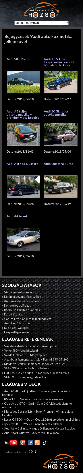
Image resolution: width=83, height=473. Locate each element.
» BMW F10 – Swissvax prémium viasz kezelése (32, 399)
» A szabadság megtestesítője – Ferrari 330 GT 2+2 (35, 359)
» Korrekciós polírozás (16, 305)
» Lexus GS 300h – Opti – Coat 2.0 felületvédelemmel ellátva (41, 419)
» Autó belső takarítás (16, 323)
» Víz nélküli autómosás (17, 292)
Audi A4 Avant (17, 216)
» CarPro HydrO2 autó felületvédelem (26, 319)
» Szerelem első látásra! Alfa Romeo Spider (29, 346)
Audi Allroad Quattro (23, 164)
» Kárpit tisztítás (12, 314)
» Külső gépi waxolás (15, 327)
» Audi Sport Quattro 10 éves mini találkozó (30, 433)
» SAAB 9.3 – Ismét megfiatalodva (24, 377)
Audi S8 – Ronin (18, 59)
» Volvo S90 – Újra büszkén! (20, 350)
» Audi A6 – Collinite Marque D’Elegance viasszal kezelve (38, 428)
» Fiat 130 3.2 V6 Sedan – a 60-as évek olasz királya (35, 372)
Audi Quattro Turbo (58, 164)
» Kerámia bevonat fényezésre (21, 296)
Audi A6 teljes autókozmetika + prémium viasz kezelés (23, 114)
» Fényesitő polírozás (15, 332)
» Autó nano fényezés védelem (21, 301)
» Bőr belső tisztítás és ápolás (21, 310)
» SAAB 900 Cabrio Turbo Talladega (25, 368)
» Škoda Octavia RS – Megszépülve (24, 355)
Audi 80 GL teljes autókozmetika (56, 112)
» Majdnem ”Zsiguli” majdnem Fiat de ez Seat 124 (34, 364)
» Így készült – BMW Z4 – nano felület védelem (32, 424)
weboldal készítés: (20, 452)
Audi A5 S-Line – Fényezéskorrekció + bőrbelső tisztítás (59, 62)
